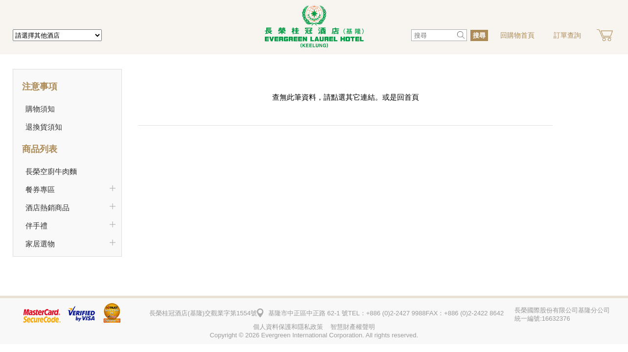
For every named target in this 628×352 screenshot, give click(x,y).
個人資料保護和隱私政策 (288, 326)
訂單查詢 (567, 35)
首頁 (411, 97)
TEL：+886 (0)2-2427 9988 (387, 313)
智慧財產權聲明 (352, 326)
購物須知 (40, 108)
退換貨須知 (43, 127)
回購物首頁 (517, 35)
